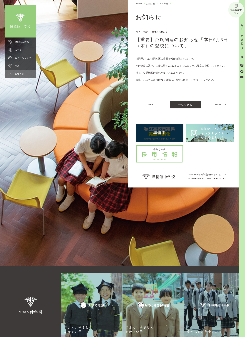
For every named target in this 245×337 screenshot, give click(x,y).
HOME (139, 3)
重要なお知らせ (159, 32)
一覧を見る (185, 104)
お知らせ (150, 3)
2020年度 (163, 3)
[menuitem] (20, 41)
